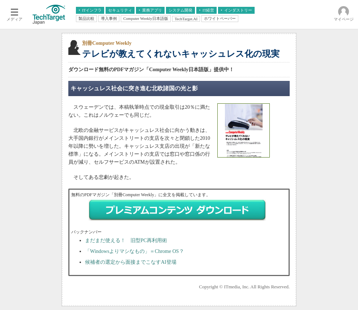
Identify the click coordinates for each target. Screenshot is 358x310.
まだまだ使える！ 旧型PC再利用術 (126, 240)
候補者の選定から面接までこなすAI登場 (130, 262)
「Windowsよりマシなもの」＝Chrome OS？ (134, 251)
